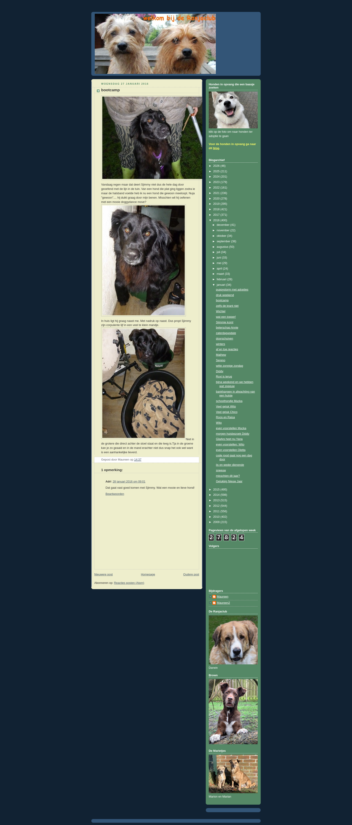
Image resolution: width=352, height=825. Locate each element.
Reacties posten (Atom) (129, 583)
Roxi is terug (224, 376)
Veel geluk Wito (226, 406)
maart (221, 273)
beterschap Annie (227, 327)
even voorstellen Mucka (231, 428)
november (223, 230)
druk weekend (225, 295)
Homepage (148, 574)
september (224, 241)
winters (220, 344)
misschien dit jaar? (228, 475)
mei (219, 263)
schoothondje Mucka (229, 401)
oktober (222, 235)
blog (216, 148)
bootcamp (222, 300)
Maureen (222, 596)
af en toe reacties (227, 349)
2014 (217, 494)
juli (219, 252)
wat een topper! (226, 316)
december (223, 224)
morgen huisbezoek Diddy (232, 433)
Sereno (220, 360)
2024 (217, 176)
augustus (223, 246)
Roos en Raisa (225, 417)
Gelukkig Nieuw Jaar (229, 481)
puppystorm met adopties (232, 289)
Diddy (219, 371)
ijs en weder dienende (230, 464)
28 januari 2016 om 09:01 (129, 481)
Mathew (221, 354)
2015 (217, 489)
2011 (217, 511)
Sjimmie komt (224, 322)
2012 (217, 505)
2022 (217, 187)
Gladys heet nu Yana (229, 439)
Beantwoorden (115, 494)
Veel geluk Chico (227, 412)
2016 (217, 220)
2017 (217, 214)
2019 (217, 203)
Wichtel (220, 311)
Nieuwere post (103, 574)
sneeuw (221, 470)
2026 (217, 165)
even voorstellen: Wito (230, 444)
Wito (219, 422)
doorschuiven (224, 338)
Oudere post (191, 574)
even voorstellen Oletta (231, 450)
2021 (217, 193)
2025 (217, 171)
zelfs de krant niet (227, 305)
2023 (217, 182)
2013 (217, 500)
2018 (217, 209)
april (220, 268)
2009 (217, 522)
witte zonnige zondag (229, 365)
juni (219, 257)
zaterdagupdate (226, 333)
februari (222, 279)
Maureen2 (223, 602)
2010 (217, 516)
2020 (217, 198)
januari (221, 284)
